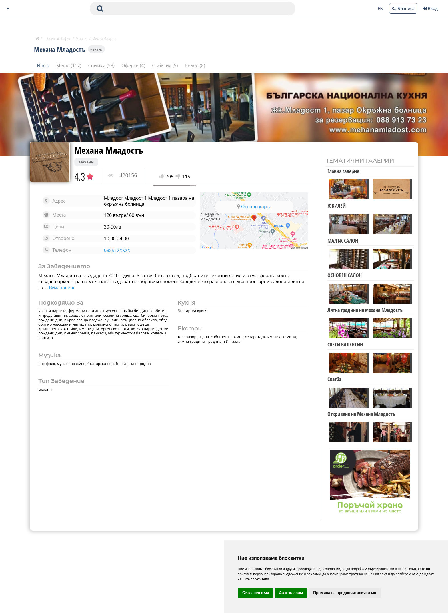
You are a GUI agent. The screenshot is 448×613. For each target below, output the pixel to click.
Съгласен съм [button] (255, 592)
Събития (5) (165, 65)
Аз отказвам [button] (291, 592)
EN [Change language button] (380, 8)
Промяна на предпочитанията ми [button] (344, 592)
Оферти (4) (133, 65)
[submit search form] (100, 9)
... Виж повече (59, 287)
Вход (430, 8)
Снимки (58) (102, 65)
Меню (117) (69, 65)
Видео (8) (195, 65)
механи (96, 49)
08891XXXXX (117, 250)
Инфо (44, 65)
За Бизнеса (403, 8)
